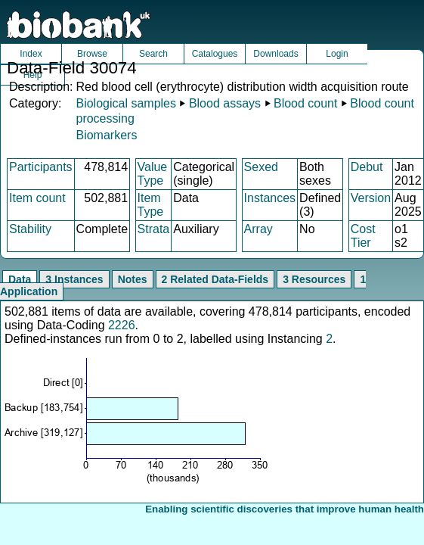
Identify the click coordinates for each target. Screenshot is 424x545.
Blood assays (225, 103)
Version (371, 198)
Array (258, 229)
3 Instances (74, 279)
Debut (367, 166)
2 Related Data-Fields (215, 279)
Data (19, 279)
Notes (132, 279)
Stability (30, 229)
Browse (92, 53)
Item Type (151, 205)
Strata (154, 229)
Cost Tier (363, 236)
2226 (121, 325)
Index (31, 53)
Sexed (261, 166)
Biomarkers (106, 135)
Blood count (306, 103)
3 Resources (314, 279)
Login (337, 53)
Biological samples (126, 103)
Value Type (153, 173)
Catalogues (215, 53)
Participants (41, 166)
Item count (37, 198)
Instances (270, 198)
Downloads (275, 53)
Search (153, 53)
